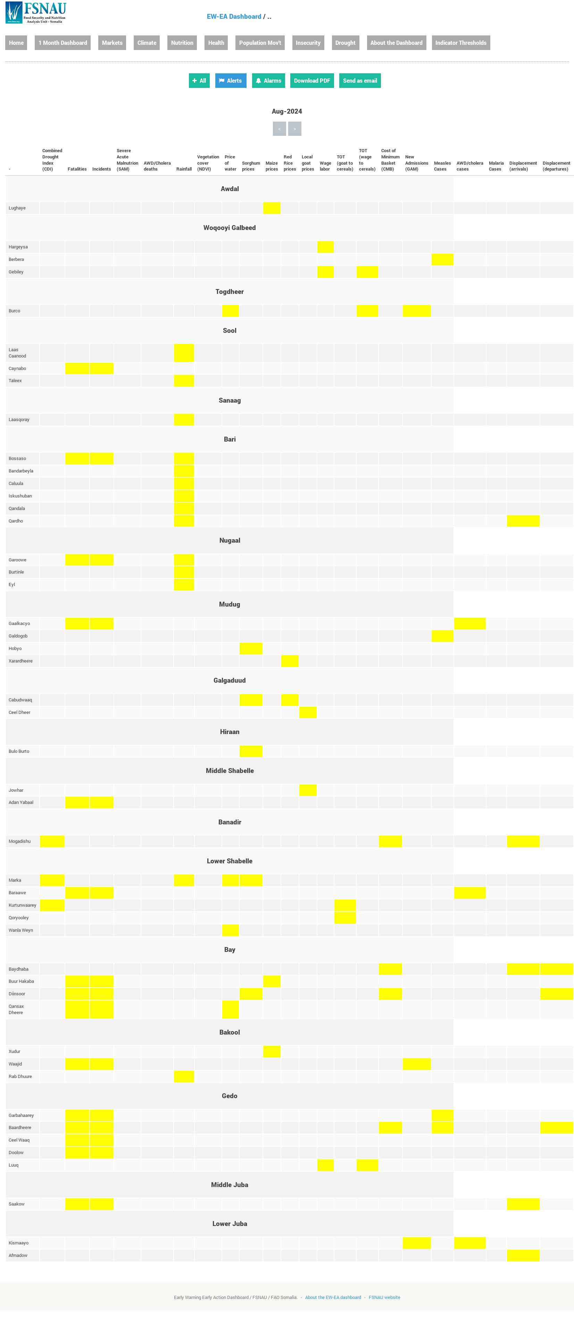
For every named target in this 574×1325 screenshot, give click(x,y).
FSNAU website (384, 1297)
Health (216, 42)
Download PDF (312, 80)
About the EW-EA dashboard (333, 1297)
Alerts (230, 80)
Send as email (360, 80)
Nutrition (182, 42)
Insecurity (308, 42)
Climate (147, 42)
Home (16, 42)
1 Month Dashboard (63, 42)
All (199, 80)
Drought (345, 42)
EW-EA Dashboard (234, 16)
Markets (112, 42)
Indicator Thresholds (460, 42)
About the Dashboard (397, 42)
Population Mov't (260, 42)
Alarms (268, 80)
